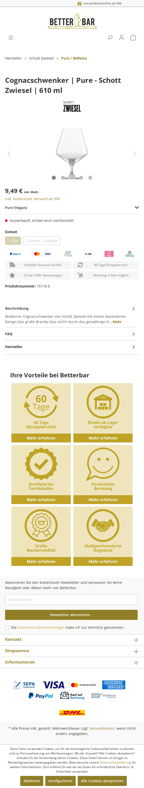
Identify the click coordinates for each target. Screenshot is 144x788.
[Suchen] (110, 37)
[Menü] (11, 37)
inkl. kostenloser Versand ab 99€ (32, 198)
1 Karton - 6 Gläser (41, 240)
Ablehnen (32, 780)
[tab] (70, 314)
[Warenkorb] (133, 37)
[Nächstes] (135, 154)
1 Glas (13, 240)
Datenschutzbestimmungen (41, 627)
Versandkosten (102, 728)
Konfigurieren (60, 780)
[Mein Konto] (121, 37)
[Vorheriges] (9, 154)
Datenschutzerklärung (115, 762)
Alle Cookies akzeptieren (102, 780)
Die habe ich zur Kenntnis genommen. (68, 627)
